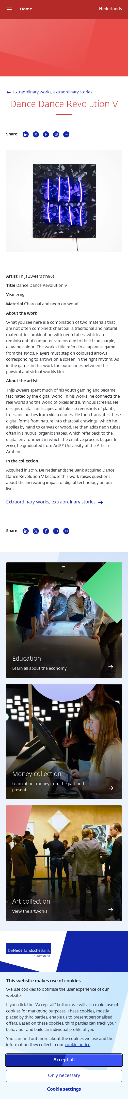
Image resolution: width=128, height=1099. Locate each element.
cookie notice (77, 1045)
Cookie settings (64, 1089)
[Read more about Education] (111, 667)
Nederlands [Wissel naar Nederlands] (110, 9)
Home (26, 9)
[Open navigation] (9, 9)
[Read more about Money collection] (111, 788)
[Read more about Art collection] (111, 910)
